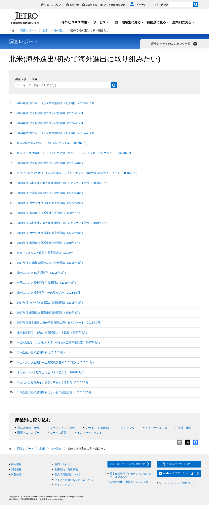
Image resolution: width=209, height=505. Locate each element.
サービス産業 (58, 432)
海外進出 (59, 30)
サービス (101, 22)
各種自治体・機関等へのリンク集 (129, 481)
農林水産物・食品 (28, 427)
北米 (45, 30)
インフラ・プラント (89, 432)
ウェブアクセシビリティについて (74, 479)
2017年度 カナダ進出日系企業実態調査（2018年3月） (50, 302)
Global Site (91, 4)
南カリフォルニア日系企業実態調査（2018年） (46, 252)
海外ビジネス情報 (76, 22)
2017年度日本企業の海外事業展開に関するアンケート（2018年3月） (60, 322)
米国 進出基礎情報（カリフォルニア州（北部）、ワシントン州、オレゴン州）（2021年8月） (75, 153)
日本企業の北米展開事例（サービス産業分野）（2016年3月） (55, 392)
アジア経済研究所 (115, 4)
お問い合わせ (62, 464)
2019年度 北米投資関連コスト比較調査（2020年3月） (50, 192)
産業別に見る (183, 22)
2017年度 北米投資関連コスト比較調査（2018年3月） (50, 262)
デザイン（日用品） (97, 427)
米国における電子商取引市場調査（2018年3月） (47, 282)
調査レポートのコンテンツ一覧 (174, 43)
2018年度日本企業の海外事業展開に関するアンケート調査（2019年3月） (63, 222)
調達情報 (16, 469)
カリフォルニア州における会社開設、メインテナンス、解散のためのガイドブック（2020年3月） (78, 173)
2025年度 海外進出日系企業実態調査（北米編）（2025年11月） (57, 103)
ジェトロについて (53, 4)
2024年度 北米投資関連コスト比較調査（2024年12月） (51, 123)
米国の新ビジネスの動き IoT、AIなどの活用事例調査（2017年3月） (59, 342)
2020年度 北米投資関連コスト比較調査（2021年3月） (50, 163)
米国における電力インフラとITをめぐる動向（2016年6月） (54, 382)
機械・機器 (185, 427)
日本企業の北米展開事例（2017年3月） (41, 352)
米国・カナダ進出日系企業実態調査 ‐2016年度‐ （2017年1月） (56, 362)
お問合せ (74, 4)
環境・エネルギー (28, 432)
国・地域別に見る (129, 22)
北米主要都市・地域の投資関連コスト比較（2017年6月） (53, 332)
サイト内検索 (161, 4)
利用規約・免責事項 (66, 469)
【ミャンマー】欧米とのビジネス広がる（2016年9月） (51, 372)
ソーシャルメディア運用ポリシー (178, 482)
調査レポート (28, 30)
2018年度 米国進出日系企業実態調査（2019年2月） (49, 242)
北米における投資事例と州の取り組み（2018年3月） (50, 292)
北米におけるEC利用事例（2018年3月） (42, 272)
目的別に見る (158, 22)
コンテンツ (128, 427)
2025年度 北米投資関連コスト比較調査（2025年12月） (51, 113)
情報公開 (16, 474)
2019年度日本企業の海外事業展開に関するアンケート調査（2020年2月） (63, 182)
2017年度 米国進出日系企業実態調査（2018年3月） (49, 312)
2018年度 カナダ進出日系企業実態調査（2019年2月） (50, 232)
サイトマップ (62, 484)
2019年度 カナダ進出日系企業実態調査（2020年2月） (50, 202)
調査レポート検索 (26, 79)
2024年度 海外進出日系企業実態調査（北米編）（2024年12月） (57, 133)
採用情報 (16, 464)
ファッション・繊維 (62, 427)
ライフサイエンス (156, 427)
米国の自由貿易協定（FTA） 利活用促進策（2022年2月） (53, 143)
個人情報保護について (67, 474)
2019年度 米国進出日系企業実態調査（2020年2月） (49, 212)
